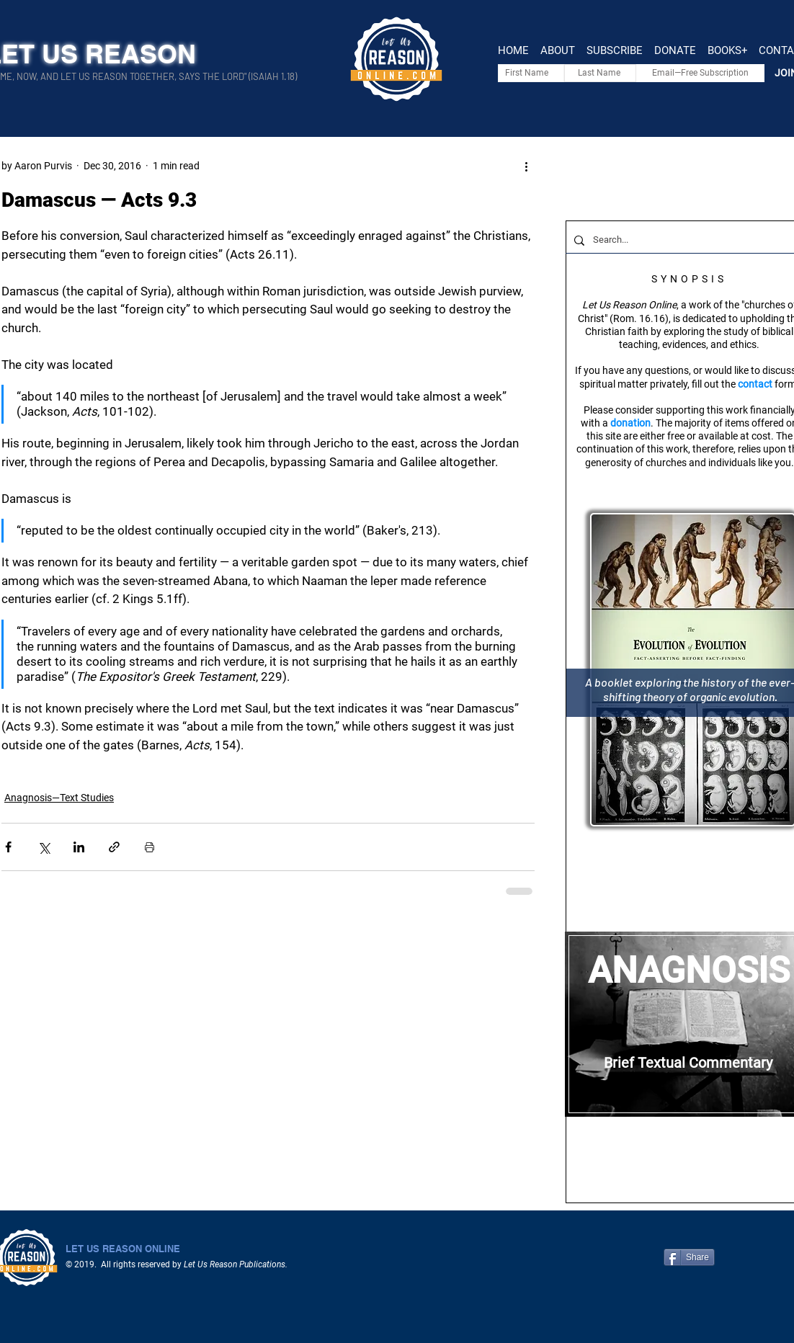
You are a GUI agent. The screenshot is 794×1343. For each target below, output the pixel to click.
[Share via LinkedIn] (79, 847)
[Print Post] (149, 847)
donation (630, 423)
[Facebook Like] (763, 1257)
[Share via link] (114, 847)
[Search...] (687, 240)
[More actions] (526, 165)
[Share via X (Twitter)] (43, 847)
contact (755, 384)
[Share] (689, 1257)
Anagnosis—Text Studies (59, 797)
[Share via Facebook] (8, 847)
